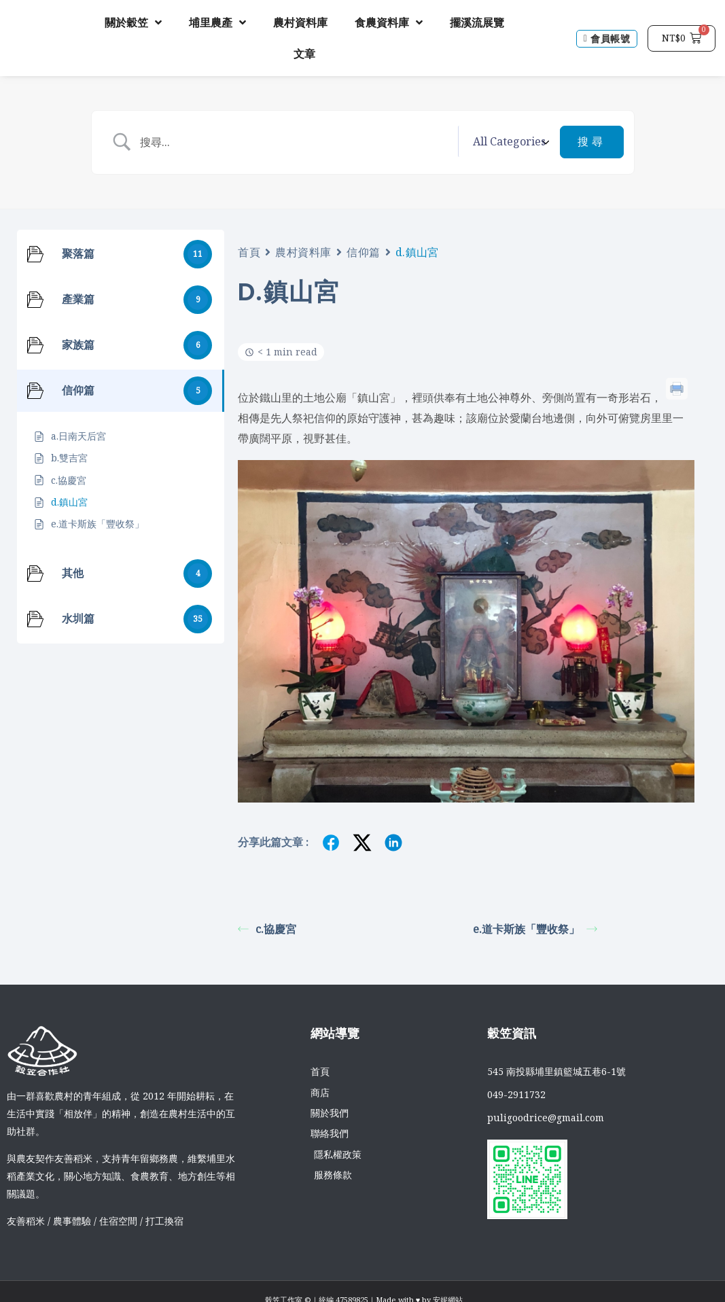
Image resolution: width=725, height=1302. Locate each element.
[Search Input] (296, 142)
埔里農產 (217, 22)
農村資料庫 (300, 22)
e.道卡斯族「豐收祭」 (535, 928)
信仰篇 (364, 251)
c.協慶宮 (267, 928)
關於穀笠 (133, 22)
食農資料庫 (389, 22)
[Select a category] (509, 142)
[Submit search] (592, 142)
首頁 (249, 251)
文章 (304, 53)
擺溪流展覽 (477, 22)
